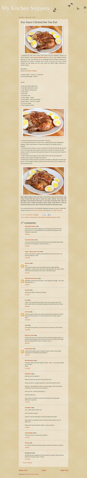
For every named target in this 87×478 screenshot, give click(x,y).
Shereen (27, 263)
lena (26, 300)
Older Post (64, 470)
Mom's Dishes (41, 217)
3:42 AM (27, 273)
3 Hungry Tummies (56, 210)
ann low (27, 311)
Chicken (27, 217)
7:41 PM (27, 402)
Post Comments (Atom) (32, 474)
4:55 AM (27, 447)
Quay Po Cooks (29, 335)
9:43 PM (27, 246)
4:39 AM (27, 284)
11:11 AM (27, 368)
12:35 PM (27, 330)
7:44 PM (27, 427)
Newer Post (23, 470)
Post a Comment (27, 462)
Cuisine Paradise (30, 240)
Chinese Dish (33, 217)
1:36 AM (27, 355)
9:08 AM (27, 306)
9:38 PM (27, 234)
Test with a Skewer (37, 210)
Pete (26, 325)
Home (44, 470)
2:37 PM (27, 437)
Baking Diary (28, 348)
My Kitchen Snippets (26, 8)
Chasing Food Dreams (31, 278)
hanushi (27, 290)
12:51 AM (27, 257)
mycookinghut (29, 433)
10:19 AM (27, 319)
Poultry (58, 217)
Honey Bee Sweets (30, 226)
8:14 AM (27, 294)
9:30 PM (27, 343)
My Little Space (29, 360)
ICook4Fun (28, 373)
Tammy (27, 443)
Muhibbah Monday (51, 217)
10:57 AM (27, 459)
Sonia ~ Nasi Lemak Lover (32, 251)
